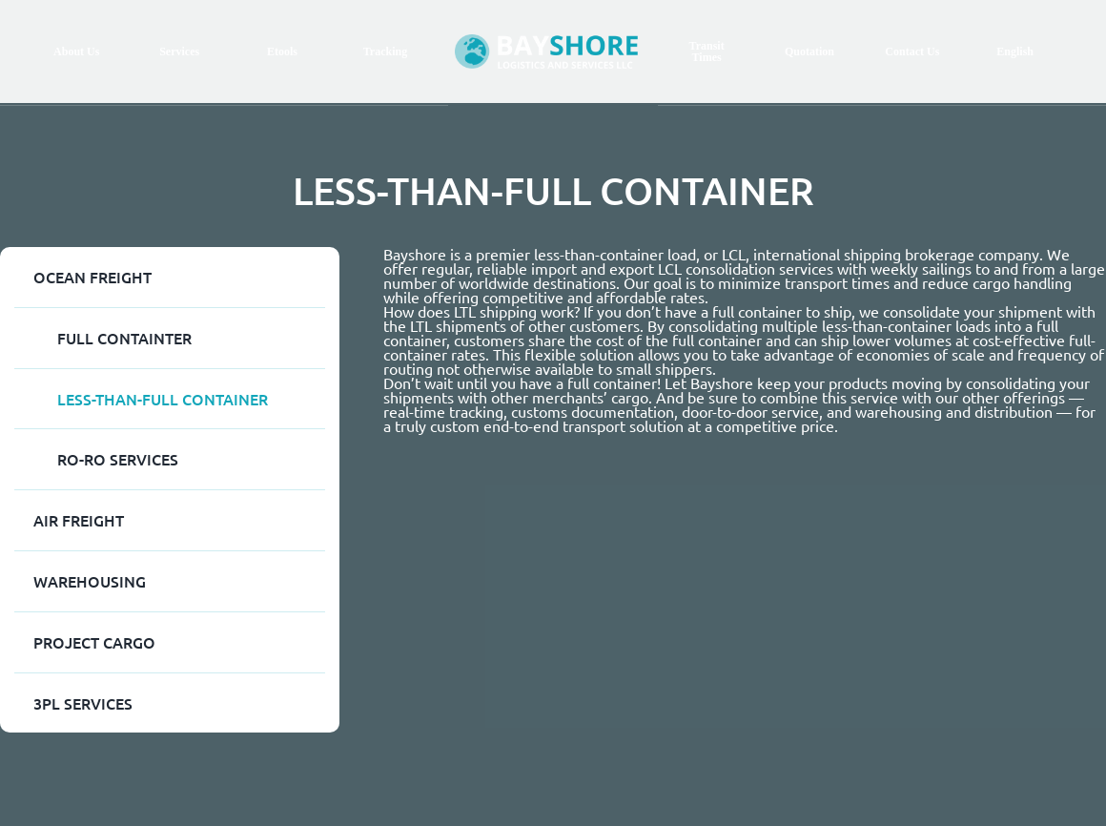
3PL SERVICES (83, 702)
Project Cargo (94, 641)
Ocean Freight (92, 276)
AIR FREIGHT (78, 519)
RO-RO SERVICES (117, 458)
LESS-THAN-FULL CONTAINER (162, 398)
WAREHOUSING (89, 580)
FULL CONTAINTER (124, 337)
